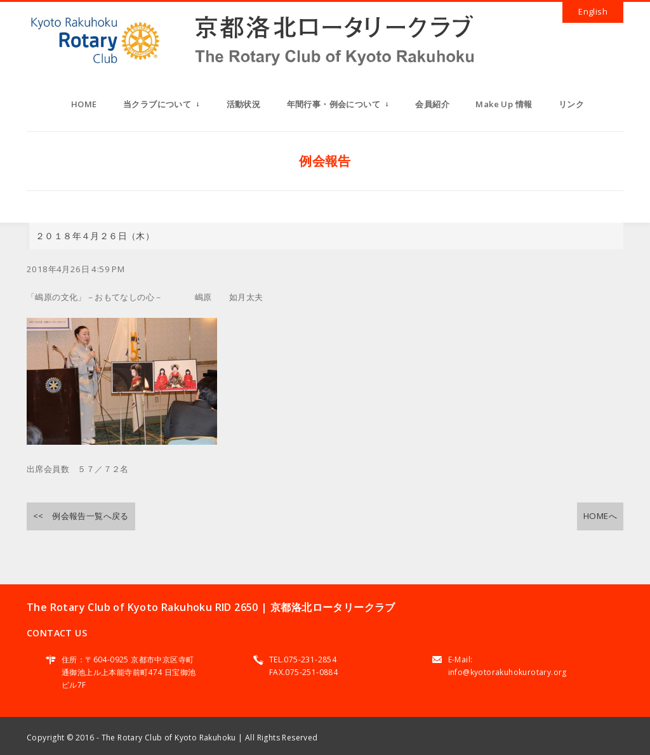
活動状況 (244, 104)
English (592, 11)
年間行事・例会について (338, 107)
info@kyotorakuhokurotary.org (507, 672)
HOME (84, 104)
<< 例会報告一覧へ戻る (81, 516)
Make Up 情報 (503, 104)
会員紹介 (432, 104)
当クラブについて (161, 107)
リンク (571, 104)
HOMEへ (600, 516)
